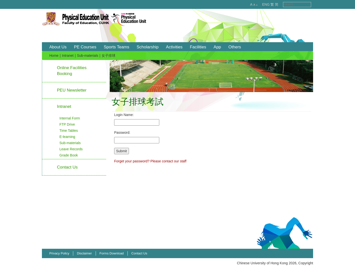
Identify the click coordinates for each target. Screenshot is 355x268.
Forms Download (112, 253)
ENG (260, 4)
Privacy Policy (59, 253)
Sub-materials (87, 55)
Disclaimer (84, 253)
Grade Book (68, 155)
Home (53, 55)
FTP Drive (67, 124)
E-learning (67, 137)
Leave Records (71, 149)
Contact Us (139, 253)
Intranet (67, 55)
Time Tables (68, 131)
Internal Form (69, 118)
